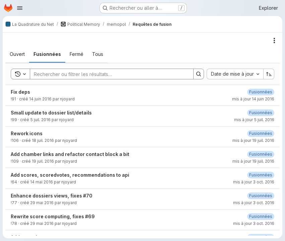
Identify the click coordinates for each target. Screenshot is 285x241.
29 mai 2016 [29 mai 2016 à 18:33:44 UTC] (42, 223)
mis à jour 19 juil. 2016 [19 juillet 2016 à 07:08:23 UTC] (253, 161)
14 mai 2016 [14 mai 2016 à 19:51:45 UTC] (41, 181)
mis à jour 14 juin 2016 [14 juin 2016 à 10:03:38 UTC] (253, 98)
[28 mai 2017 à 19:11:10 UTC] (260, 195)
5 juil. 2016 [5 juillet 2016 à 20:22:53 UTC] (40, 119)
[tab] (17, 54)
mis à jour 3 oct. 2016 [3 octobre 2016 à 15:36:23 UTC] (253, 181)
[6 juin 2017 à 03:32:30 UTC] (260, 133)
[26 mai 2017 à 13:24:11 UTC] (260, 174)
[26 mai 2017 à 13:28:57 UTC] (260, 112)
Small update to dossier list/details (51, 112)
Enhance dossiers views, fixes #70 (51, 195)
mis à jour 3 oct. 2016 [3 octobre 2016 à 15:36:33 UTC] (253, 202)
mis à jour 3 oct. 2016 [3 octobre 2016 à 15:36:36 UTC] (253, 223)
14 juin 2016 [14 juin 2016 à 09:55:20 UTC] (40, 98)
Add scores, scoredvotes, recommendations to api (70, 175)
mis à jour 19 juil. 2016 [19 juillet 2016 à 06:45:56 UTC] (253, 140)
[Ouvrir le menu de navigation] (19, 8)
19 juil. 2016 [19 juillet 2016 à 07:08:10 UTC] (43, 161)
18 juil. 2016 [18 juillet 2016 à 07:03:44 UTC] (43, 140)
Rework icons (27, 133)
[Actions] (274, 40)
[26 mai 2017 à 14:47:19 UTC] (260, 91)
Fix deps (20, 92)
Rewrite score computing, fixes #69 (53, 216)
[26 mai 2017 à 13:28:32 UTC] (260, 154)
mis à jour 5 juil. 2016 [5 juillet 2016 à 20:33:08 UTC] (254, 119)
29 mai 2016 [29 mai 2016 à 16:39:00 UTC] (42, 202)
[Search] (108, 74)
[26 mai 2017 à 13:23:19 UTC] (260, 216)
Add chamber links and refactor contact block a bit (70, 154)
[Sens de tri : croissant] (269, 74)
